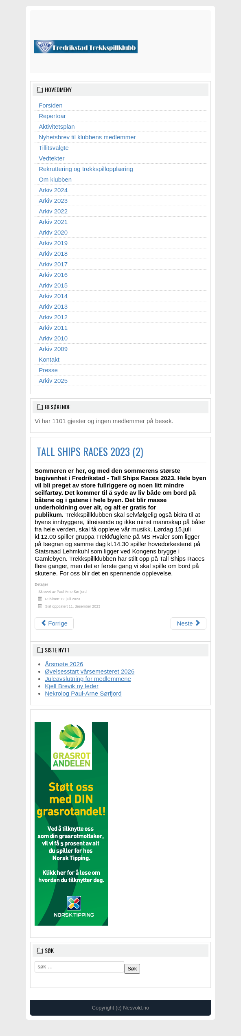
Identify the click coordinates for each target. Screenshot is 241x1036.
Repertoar (52, 115)
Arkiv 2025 (53, 380)
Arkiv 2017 (53, 264)
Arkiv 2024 (53, 190)
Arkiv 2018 (53, 253)
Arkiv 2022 (53, 211)
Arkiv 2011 (53, 327)
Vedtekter (51, 158)
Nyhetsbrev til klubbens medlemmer (87, 137)
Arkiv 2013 (53, 306)
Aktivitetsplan (56, 126)
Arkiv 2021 (53, 221)
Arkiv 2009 (53, 348)
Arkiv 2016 (53, 274)
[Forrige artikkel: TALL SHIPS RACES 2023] (54, 623)
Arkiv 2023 (53, 200)
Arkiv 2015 (53, 285)
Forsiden (50, 105)
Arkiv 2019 (53, 242)
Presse (48, 370)
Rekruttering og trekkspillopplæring (86, 168)
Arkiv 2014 (53, 295)
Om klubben (55, 179)
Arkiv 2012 (53, 317)
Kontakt (49, 359)
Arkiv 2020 (53, 232)
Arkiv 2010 (53, 338)
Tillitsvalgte (54, 147)
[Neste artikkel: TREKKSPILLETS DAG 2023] (188, 623)
